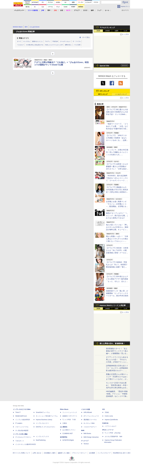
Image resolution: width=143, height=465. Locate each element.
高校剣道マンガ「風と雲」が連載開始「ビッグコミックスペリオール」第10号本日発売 (117, 293)
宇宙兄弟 (55, 41)
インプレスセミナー (42, 423)
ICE (103, 409)
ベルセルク (20, 44)
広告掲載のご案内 (49, 453)
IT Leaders (18, 423)
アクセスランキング (107, 27)
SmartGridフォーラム (43, 412)
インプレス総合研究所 (22, 419)
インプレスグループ (104, 453)
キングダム (26, 41)
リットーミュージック (69, 412)
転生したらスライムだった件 (54, 44)
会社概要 (92, 453)
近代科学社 (63, 437)
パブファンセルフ (110, 426)
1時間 (98, 31)
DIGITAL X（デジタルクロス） (46, 427)
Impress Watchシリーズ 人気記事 (113, 305)
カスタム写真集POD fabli (113, 436)
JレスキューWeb (89, 423)
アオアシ (47, 41)
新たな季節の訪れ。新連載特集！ (112, 343)
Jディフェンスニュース (91, 416)
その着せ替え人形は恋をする (34, 44)
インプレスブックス (42, 436)
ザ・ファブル (77, 41)
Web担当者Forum (21, 416)
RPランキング (102, 94)
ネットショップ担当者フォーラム (47, 416)
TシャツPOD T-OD (69, 419)
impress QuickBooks (111, 419)
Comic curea (109, 416)
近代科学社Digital (68, 440)
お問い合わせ (37, 453)
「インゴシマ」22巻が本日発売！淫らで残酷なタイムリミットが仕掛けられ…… (117, 152)
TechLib (86, 444)
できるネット (19, 441)
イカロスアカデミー (90, 427)
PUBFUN (105, 423)
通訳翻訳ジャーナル (90, 419)
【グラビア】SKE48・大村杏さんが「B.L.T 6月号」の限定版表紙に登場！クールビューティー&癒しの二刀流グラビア (117, 253)
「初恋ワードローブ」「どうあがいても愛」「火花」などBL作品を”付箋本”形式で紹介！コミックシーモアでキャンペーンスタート (117, 128)
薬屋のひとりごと (37, 41)
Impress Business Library (44, 419)
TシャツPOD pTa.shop (112, 433)
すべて (19, 41)
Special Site (104, 66)
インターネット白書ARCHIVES (25, 444)
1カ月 (125, 31)
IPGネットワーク (108, 430)
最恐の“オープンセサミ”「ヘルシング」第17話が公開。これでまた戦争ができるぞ (117, 215)
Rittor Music (64, 409)
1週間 (116, 31)
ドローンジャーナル (21, 427)
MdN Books (87, 433)
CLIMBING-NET (67, 433)
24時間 (107, 31)
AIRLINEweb (88, 412)
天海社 (107, 412)
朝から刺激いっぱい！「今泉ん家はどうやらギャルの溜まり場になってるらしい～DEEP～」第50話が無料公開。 (117, 241)
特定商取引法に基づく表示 (121, 453)
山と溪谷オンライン (68, 430)
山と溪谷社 (63, 427)
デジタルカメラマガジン (23, 437)
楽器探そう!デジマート (69, 416)
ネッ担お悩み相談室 (21, 430)
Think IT (18, 412)
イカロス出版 (85, 409)
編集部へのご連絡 (64, 453)
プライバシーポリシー (79, 453)
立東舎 (64, 423)
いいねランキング (121, 94)
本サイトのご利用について (21, 453)
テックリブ (84, 441)
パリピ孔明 (77, 44)
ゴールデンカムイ (65, 41)
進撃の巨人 (68, 44)
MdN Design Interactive (91, 437)
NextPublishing (41, 440)
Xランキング (104, 91)
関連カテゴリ (24, 38)
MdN (82, 430)
